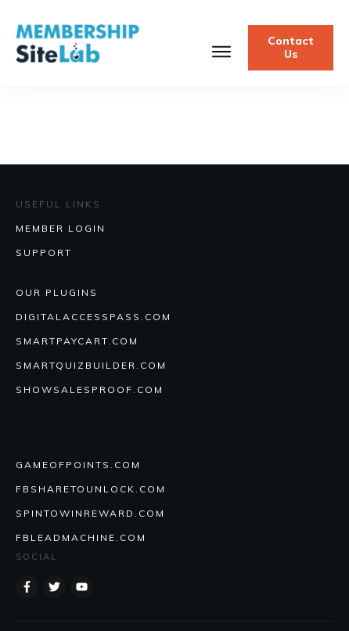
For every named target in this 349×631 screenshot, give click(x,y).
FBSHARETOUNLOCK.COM (91, 489)
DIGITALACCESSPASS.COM (93, 317)
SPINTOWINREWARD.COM (90, 513)
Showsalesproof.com (90, 389)
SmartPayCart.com (77, 341)
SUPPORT (44, 252)
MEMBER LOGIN (61, 228)
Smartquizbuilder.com (91, 365)
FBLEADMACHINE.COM (81, 537)
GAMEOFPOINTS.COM (78, 465)
